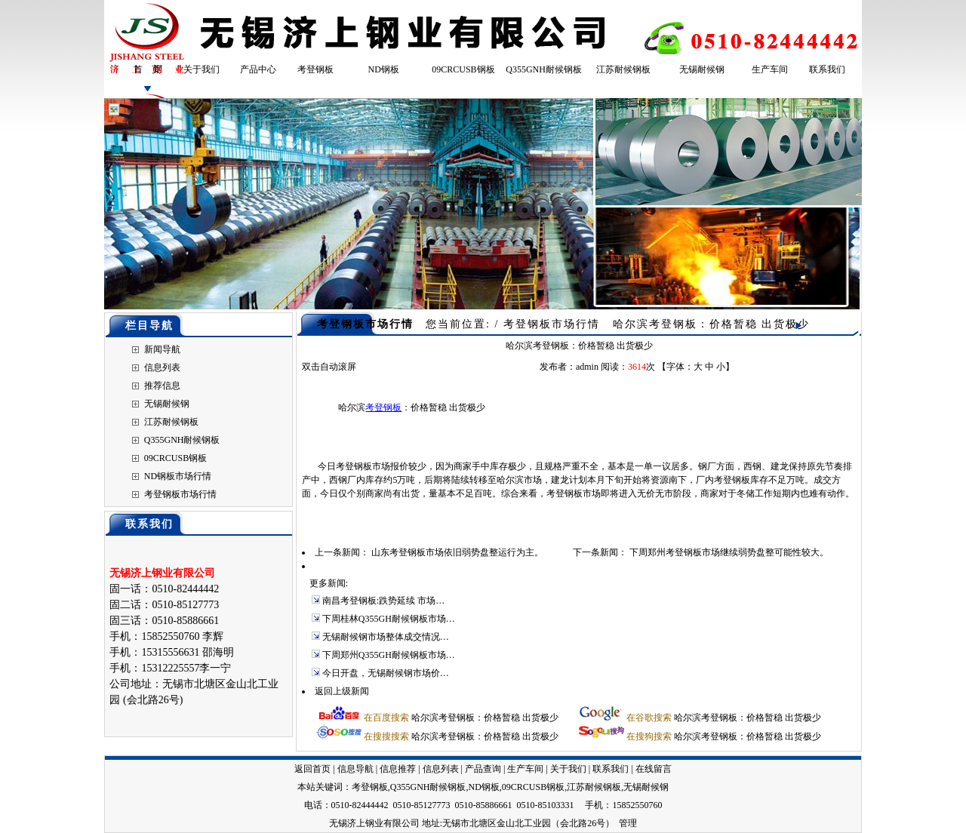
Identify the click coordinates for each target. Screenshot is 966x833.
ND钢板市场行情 (177, 476)
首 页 (147, 69)
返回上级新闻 (342, 691)
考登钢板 (315, 69)
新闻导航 (162, 349)
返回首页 (312, 769)
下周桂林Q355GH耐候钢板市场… (388, 618)
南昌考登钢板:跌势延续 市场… (383, 600)
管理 (628, 823)
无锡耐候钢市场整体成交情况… (385, 637)
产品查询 (483, 769)
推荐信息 (162, 385)
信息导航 (355, 769)
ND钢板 (383, 69)
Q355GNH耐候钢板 (544, 69)
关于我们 (201, 69)
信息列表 (162, 367)
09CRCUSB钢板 (463, 69)
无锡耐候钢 (701, 69)
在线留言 (653, 769)
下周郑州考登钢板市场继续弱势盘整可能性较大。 (729, 552)
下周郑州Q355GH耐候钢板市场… (388, 655)
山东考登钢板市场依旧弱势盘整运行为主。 (457, 552)
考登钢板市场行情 (180, 494)
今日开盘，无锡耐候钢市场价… (385, 673)
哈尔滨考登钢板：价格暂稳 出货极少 (484, 717)
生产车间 (770, 69)
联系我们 (827, 69)
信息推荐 (398, 769)
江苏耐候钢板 (623, 69)
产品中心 (258, 69)
